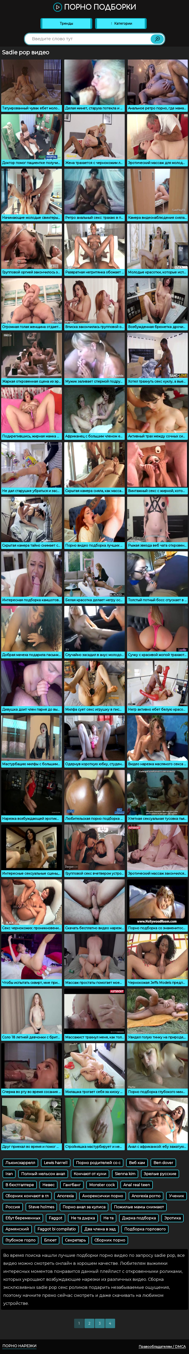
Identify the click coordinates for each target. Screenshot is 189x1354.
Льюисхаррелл (20, 1163)
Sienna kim (125, 1174)
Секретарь (75, 1240)
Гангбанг (72, 1185)
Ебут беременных (22, 1218)
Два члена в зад (100, 1229)
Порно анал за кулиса (84, 1207)
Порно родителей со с (98, 1163)
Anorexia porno (146, 1196)
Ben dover (163, 1163)
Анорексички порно (102, 1196)
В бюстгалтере (19, 1185)
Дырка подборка (139, 1218)
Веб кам (137, 1163)
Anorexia (65, 1196)
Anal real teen (136, 1185)
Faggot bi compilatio (56, 1229)
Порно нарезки (19, 1346)
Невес (48, 1185)
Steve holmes (41, 1207)
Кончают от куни (90, 1174)
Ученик (176, 1196)
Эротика (172, 1218)
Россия (12, 1207)
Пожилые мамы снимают (139, 1207)
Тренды (66, 23)
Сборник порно (109, 1240)
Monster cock (102, 1185)
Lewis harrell (56, 1163)
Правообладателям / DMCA (162, 1347)
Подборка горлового (145, 1229)
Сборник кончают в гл (27, 1196)
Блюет (50, 1240)
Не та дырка (83, 1218)
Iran (9, 1174)
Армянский (17, 1229)
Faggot (55, 1218)
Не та (108, 1218)
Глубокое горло (20, 1240)
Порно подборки (94, 7)
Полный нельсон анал (43, 1174)
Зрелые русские (160, 1174)
